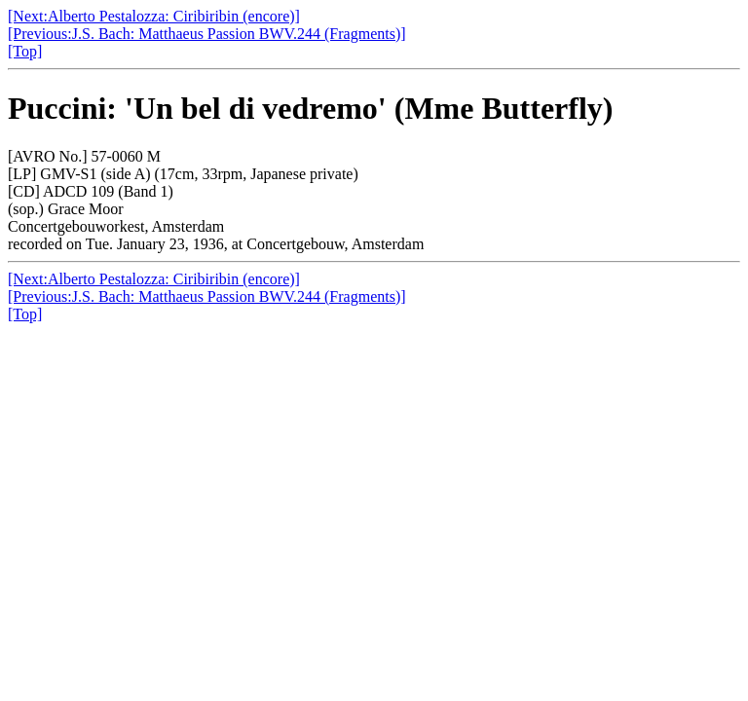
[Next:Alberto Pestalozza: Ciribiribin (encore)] (154, 16)
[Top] (25, 51)
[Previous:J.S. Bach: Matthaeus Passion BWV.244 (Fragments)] (207, 33)
